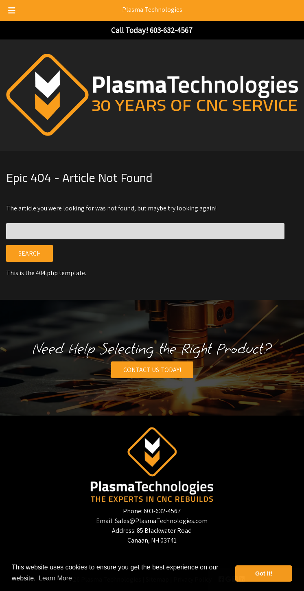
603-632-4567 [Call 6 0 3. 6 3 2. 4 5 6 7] (162, 511)
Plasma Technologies (152, 9)
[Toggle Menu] (12, 10)
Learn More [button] (55, 578)
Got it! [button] (263, 573)
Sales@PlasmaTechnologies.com (161, 521)
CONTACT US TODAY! (152, 370)
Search (29, 253)
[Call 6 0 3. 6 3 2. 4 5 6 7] (171, 30)
